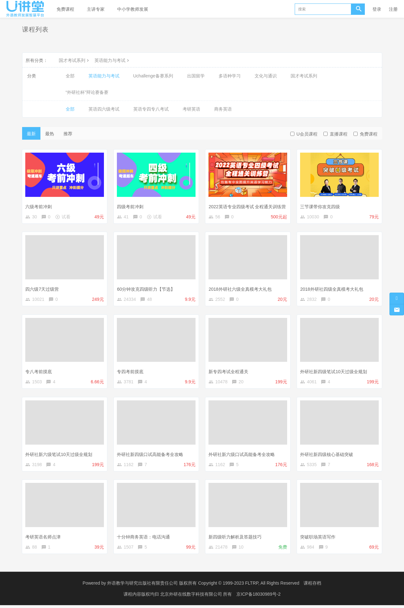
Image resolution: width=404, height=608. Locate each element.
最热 (49, 133)
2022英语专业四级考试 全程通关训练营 (248, 205)
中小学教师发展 (132, 9)
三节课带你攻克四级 (321, 205)
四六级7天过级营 (43, 289)
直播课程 (335, 134)
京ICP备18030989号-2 (258, 596)
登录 (376, 9)
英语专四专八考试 (151, 109)
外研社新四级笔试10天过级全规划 (334, 372)
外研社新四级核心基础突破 (327, 455)
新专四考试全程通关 (229, 372)
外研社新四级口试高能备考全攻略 (151, 455)
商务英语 (223, 109)
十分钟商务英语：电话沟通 (144, 538)
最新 (31, 133)
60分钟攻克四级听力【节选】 (147, 289)
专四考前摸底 (131, 372)
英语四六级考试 (103, 109)
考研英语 (191, 109)
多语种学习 (230, 75)
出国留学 (196, 75)
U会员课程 (303, 134)
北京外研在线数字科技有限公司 (191, 596)
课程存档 (312, 585)
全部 (70, 75)
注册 (393, 9)
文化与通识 (266, 75)
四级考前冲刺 (131, 205)
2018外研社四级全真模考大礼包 (332, 289)
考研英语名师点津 (44, 538)
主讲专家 (96, 9)
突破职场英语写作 (318, 538)
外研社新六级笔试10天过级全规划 (59, 455)
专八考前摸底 (39, 372)
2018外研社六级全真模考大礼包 (240, 289)
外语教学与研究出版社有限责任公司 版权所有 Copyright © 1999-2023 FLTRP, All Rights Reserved (203, 585)
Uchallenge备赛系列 (153, 75)
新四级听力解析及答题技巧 (235, 538)
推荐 (67, 133)
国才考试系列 (74, 60)
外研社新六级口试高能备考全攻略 (242, 455)
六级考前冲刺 (39, 205)
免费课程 (65, 9)
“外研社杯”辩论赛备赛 (87, 92)
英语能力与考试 (112, 60)
